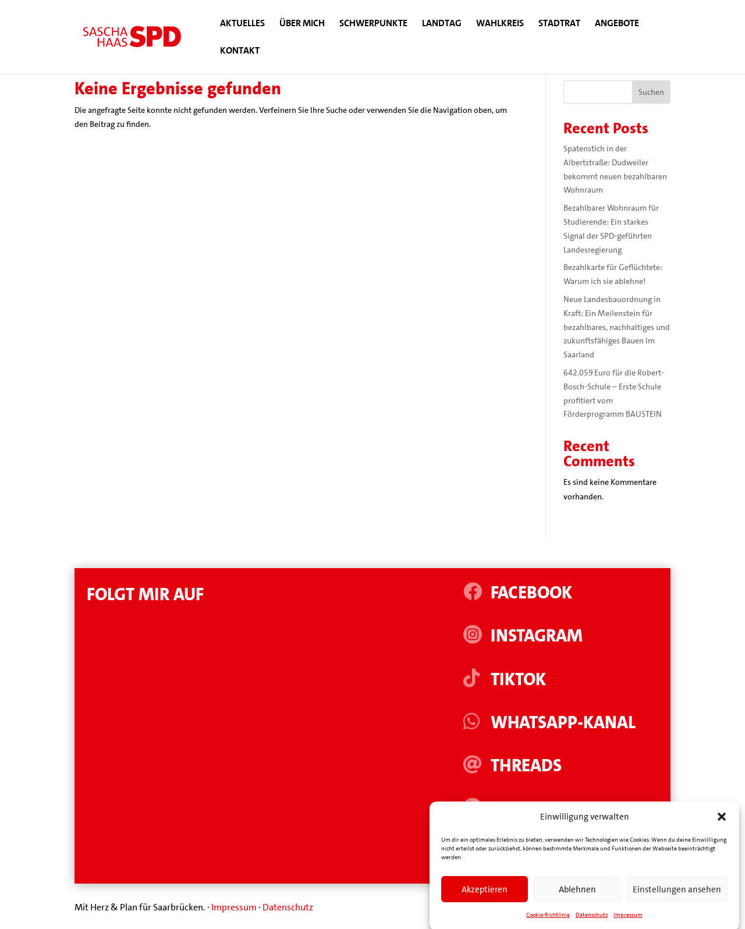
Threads (526, 765)
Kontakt (240, 51)
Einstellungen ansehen (677, 901)
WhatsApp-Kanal (563, 722)
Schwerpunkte (373, 24)
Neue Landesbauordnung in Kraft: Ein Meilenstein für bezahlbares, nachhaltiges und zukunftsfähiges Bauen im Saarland (616, 327)
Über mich (302, 24)
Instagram (537, 636)
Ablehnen (577, 901)
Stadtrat (559, 24)
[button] (722, 828)
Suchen (651, 92)
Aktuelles (242, 24)
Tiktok (518, 679)
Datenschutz (287, 907)
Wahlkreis (500, 24)
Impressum (234, 907)
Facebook (531, 592)
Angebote (617, 24)
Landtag (442, 24)
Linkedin (528, 808)
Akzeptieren (485, 901)
